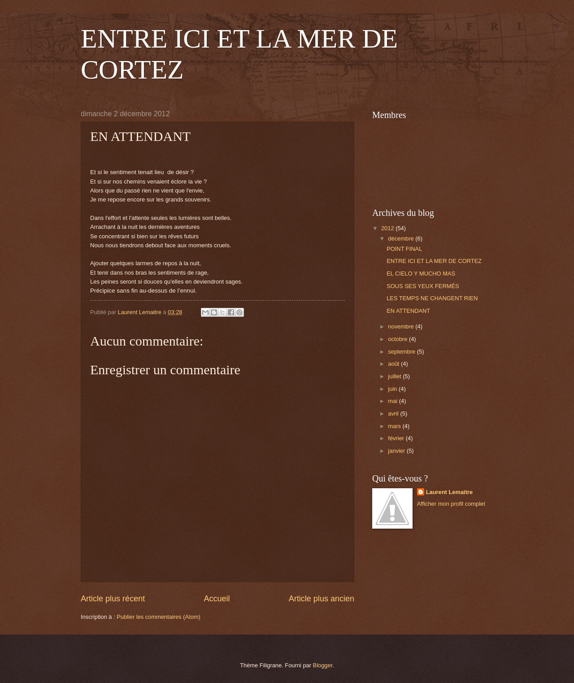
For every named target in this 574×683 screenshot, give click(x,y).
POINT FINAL (404, 248)
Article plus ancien (321, 598)
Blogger (323, 665)
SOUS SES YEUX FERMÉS (423, 286)
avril (394, 413)
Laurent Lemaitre (449, 492)
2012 (388, 228)
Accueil (217, 598)
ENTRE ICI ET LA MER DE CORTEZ (434, 261)
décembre (401, 238)
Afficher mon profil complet (451, 503)
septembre (402, 351)
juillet (395, 376)
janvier (397, 450)
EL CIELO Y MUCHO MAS (421, 273)
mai (393, 401)
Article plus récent (113, 598)
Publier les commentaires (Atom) (158, 616)
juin (393, 388)
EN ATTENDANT (408, 310)
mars (395, 426)
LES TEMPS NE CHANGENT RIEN (432, 298)
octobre (398, 339)
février (396, 438)
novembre (401, 326)
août (394, 363)
